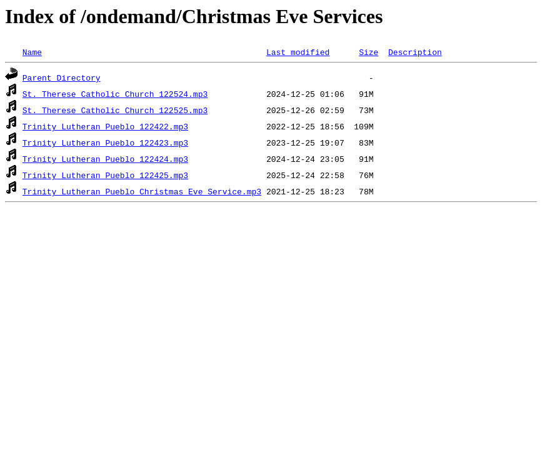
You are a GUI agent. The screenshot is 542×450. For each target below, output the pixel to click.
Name (32, 52)
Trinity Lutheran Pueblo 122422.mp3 (105, 126)
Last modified (297, 52)
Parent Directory (62, 77)
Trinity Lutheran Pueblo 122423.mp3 (105, 142)
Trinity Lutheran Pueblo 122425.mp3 (105, 175)
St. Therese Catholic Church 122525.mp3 (115, 110)
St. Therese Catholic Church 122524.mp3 (115, 93)
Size (368, 52)
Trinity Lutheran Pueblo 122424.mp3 (105, 158)
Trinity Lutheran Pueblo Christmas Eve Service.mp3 (142, 191)
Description (415, 52)
